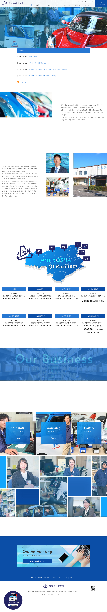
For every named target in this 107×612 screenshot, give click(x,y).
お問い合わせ (72, 578)
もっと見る (24, 82)
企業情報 (40, 578)
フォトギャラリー (63, 578)
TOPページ (33, 578)
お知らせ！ (54, 578)
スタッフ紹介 (47, 578)
